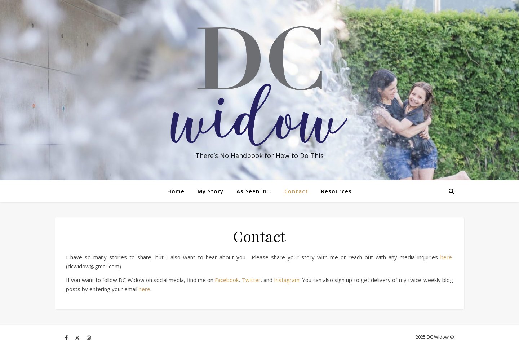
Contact (296, 191)
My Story (210, 191)
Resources (336, 191)
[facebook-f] (67, 337)
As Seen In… (253, 191)
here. (446, 257)
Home (176, 191)
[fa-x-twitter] (78, 337)
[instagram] (89, 337)
